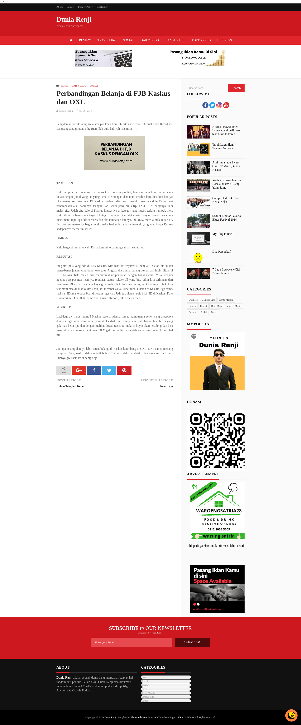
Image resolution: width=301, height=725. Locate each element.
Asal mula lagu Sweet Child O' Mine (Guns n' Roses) (226, 166)
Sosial (94, 85)
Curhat (203, 305)
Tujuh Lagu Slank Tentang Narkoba (223, 146)
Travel (214, 312)
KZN (180, 717)
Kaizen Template (159, 717)
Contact (70, 6)
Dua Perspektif (221, 251)
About (59, 6)
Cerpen (192, 305)
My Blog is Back (222, 233)
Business (193, 299)
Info (228, 305)
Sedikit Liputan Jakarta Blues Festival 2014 (226, 217)
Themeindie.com (139, 717)
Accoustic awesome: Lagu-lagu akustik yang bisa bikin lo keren (226, 130)
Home (64, 85)
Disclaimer (102, 6)
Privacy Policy (85, 6)
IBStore (190, 717)
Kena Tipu (166, 386)
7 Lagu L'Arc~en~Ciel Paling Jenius (226, 271)
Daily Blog (79, 85)
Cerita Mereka (226, 299)
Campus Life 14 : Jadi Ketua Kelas (225, 199)
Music (238, 305)
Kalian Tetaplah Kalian (70, 386)
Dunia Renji (74, 19)
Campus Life (208, 299)
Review (192, 312)
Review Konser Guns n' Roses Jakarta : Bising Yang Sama (226, 184)
